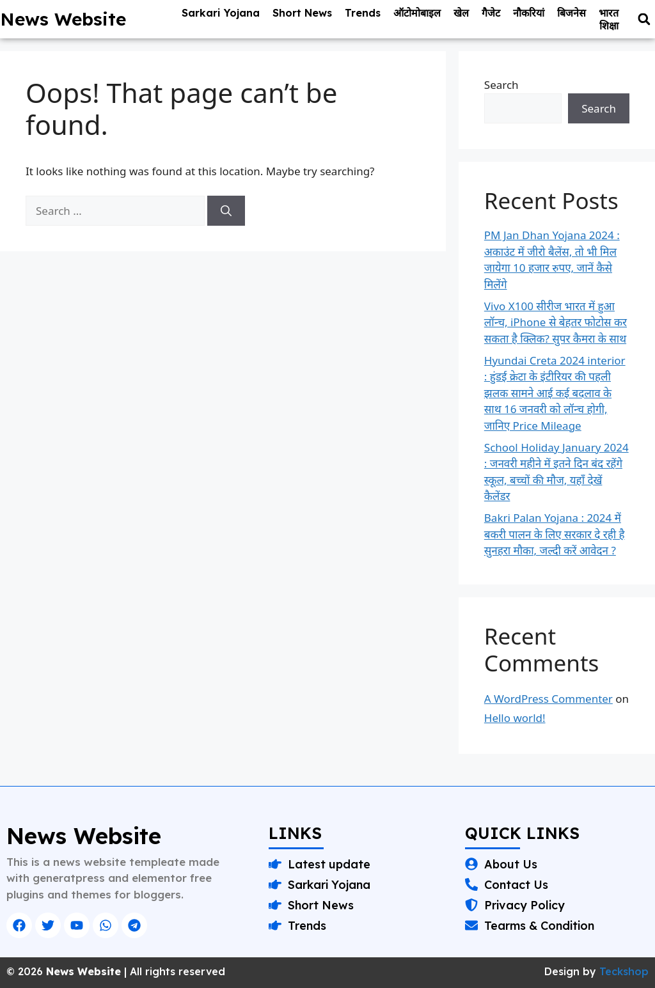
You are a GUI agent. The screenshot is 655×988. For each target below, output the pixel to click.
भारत (609, 12)
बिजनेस (571, 12)
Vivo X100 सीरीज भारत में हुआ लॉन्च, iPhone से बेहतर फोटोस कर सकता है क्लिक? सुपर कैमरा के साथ (555, 322)
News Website (63, 19)
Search (501, 84)
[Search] (226, 211)
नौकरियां (528, 12)
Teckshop (624, 971)
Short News (302, 12)
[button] (644, 19)
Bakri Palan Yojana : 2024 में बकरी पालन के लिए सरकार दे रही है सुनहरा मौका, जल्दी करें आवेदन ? (554, 534)
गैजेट (491, 12)
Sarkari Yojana (221, 12)
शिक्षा (609, 25)
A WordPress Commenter (548, 698)
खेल (461, 12)
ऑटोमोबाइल (417, 12)
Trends (363, 12)
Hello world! (515, 717)
